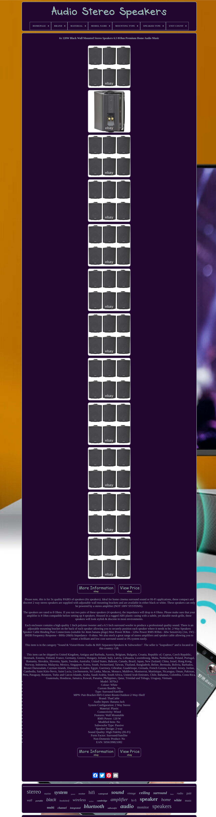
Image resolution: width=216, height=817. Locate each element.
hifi (92, 792)
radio (180, 793)
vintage (131, 793)
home (166, 799)
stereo (34, 791)
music (188, 800)
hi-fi (134, 800)
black (51, 799)
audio (127, 806)
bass (172, 794)
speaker (149, 799)
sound (117, 792)
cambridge (102, 800)
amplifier (119, 799)
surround (160, 793)
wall (29, 800)
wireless (79, 800)
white (178, 800)
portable (39, 800)
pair (189, 793)
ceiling (144, 793)
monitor (143, 807)
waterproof (103, 794)
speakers (161, 806)
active (91, 801)
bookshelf (64, 800)
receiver (81, 794)
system (61, 792)
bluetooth (94, 806)
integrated (75, 808)
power (73, 794)
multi (50, 807)
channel (62, 807)
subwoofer (112, 808)
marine (47, 793)
